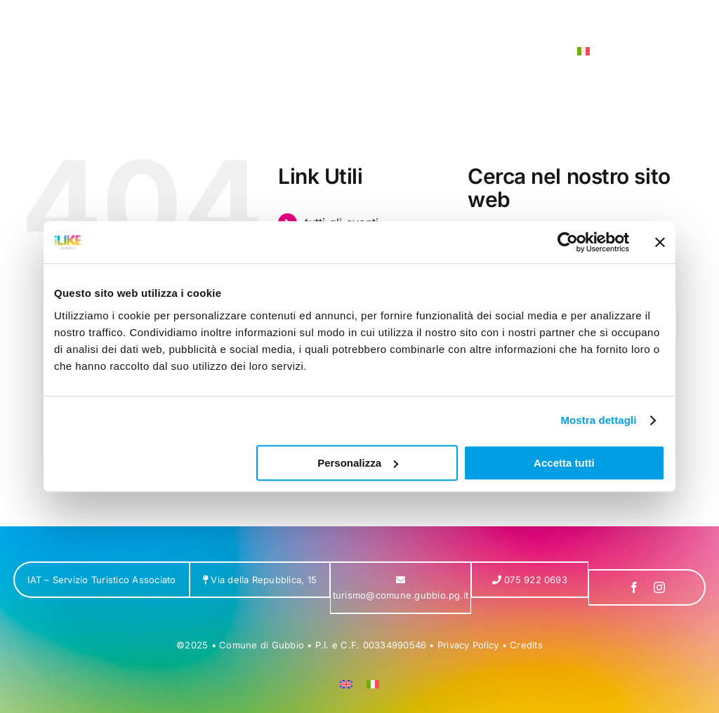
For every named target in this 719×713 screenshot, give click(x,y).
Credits (526, 645)
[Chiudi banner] (660, 242)
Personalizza (357, 463)
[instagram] (659, 587)
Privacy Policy (468, 645)
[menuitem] (583, 51)
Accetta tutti (564, 463)
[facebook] (634, 587)
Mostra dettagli (598, 420)
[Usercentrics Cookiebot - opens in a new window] (567, 242)
